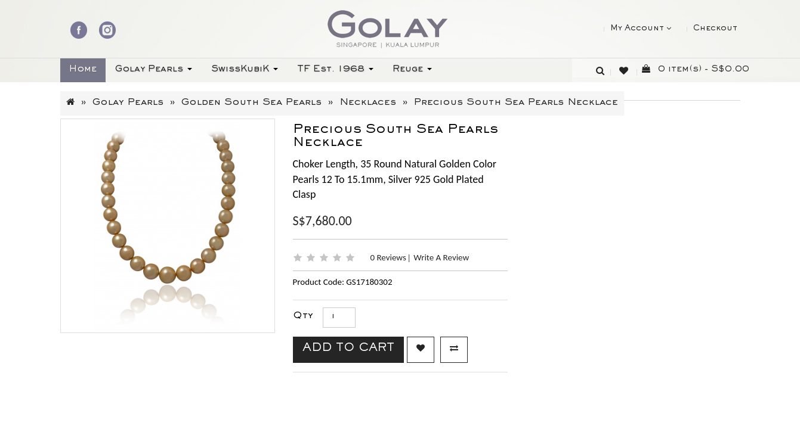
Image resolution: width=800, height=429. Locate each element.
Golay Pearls (127, 103)
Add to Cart (348, 349)
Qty (303, 316)
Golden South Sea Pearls (251, 103)
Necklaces (367, 103)
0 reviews (389, 257)
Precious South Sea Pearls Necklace (516, 103)
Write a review (441, 257)
